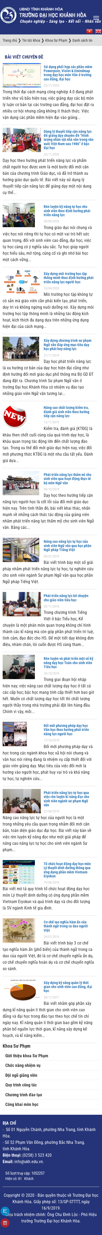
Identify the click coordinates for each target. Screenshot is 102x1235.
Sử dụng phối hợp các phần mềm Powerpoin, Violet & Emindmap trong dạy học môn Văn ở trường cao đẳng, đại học (68, 73)
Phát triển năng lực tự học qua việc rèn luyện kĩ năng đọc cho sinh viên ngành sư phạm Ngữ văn (66, 799)
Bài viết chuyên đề (24, 57)
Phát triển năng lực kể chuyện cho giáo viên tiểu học (66, 598)
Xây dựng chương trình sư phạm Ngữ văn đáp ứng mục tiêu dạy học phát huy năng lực (67, 344)
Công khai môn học (21, 1104)
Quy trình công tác (21, 1084)
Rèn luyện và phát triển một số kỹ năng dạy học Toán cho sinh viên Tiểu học (68, 662)
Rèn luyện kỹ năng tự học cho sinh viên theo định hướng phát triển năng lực (67, 210)
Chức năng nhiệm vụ (22, 1065)
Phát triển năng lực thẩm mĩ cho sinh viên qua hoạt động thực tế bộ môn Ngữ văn (67, 479)
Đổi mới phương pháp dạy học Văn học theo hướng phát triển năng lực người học (66, 729)
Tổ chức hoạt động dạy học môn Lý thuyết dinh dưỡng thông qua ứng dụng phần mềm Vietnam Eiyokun (67, 870)
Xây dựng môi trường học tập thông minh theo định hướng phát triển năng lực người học (68, 278)
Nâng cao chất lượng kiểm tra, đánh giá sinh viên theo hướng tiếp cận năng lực (66, 411)
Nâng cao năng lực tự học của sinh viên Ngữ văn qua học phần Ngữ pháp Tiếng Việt (67, 545)
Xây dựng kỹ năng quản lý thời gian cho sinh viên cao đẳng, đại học (68, 987)
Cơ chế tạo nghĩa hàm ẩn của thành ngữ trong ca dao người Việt (66, 926)
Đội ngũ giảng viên (21, 1075)
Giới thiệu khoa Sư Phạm (26, 1055)
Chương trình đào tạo (23, 1094)
